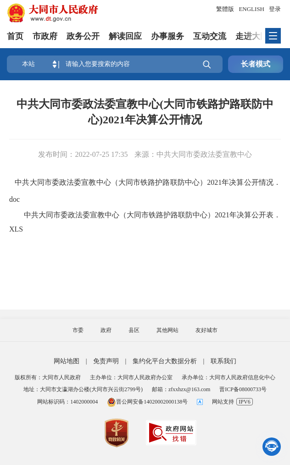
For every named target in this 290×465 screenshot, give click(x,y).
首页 (15, 36)
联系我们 (223, 361)
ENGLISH (251, 9)
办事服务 (167, 36)
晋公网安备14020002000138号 (147, 402)
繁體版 (225, 9)
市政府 (45, 36)
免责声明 (106, 361)
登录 (275, 9)
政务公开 (83, 36)
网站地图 (66, 361)
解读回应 (125, 36)
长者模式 (255, 64)
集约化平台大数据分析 (165, 361)
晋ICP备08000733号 (243, 389)
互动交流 (209, 36)
